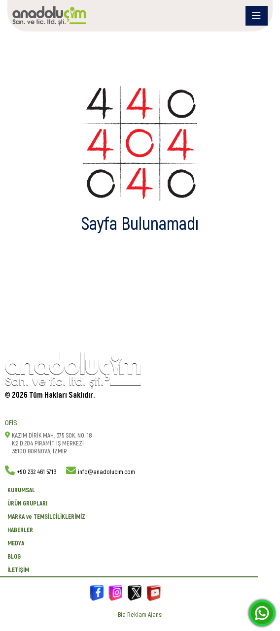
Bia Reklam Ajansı (140, 615)
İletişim (18, 570)
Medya (15, 543)
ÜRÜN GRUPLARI (27, 503)
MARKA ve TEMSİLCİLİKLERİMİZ (46, 517)
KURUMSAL (21, 490)
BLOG (14, 557)
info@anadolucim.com (106, 472)
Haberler (20, 530)
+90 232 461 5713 (36, 472)
